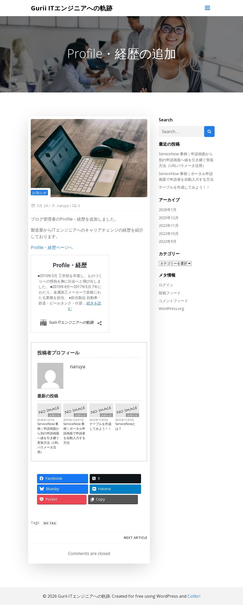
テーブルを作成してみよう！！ (101, 426)
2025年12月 (168, 217)
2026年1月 (167, 209)
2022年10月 (168, 232)
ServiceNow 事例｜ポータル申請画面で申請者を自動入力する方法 (75, 433)
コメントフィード (172, 300)
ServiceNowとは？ (126, 426)
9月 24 (38, 205)
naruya (59, 205)
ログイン (165, 284)
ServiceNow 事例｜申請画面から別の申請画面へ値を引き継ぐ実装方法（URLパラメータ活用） (48, 438)
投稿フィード (169, 292)
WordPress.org (170, 308)
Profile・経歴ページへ (51, 247)
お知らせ (39, 192)
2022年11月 (168, 224)
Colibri (193, 596)
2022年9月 (167, 240)
